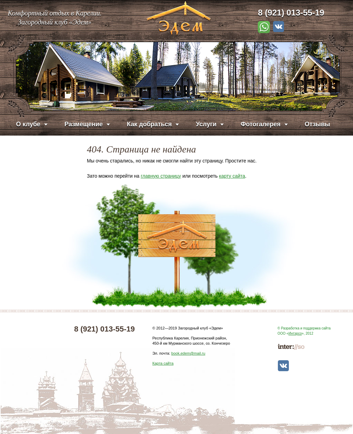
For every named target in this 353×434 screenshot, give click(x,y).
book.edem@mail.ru (188, 353)
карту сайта (232, 176)
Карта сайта (162, 363)
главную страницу (161, 176)
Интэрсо (295, 333)
